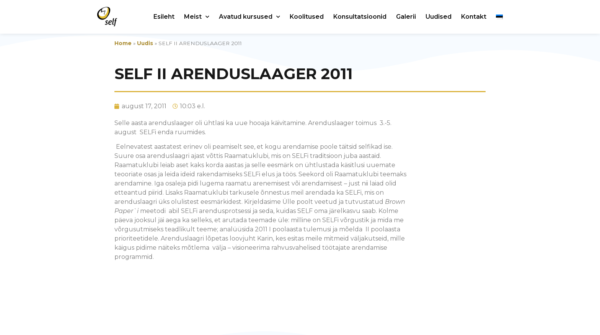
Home (123, 43)
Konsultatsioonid (359, 16)
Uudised (439, 16)
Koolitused (307, 16)
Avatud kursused (249, 17)
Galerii (406, 16)
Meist (196, 17)
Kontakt (473, 16)
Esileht (163, 16)
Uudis (145, 43)
